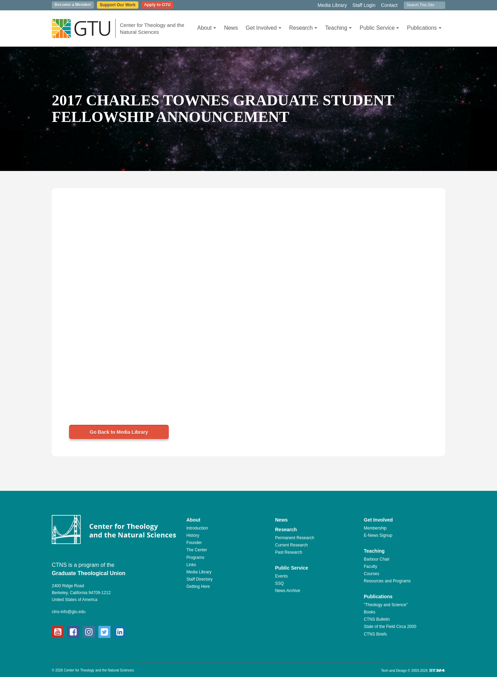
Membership (375, 528)
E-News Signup (378, 535)
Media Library (332, 5)
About (206, 28)
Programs (195, 557)
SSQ (279, 583)
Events (281, 576)
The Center (196, 549)
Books (369, 612)
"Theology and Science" (386, 604)
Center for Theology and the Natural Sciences (152, 28)
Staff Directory (199, 579)
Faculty (370, 566)
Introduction (197, 528)
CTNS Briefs (375, 634)
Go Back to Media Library (119, 432)
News (231, 28)
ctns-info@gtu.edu (69, 611)
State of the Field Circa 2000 (390, 626)
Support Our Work (118, 4)
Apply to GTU (157, 4)
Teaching (338, 28)
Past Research (288, 552)
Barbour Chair (377, 559)
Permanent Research (294, 537)
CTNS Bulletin (377, 619)
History (192, 535)
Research (303, 28)
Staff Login (364, 5)
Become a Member (73, 4)
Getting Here (198, 586)
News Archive (287, 590)
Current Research (291, 545)
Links (191, 564)
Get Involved (263, 28)
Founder (194, 542)
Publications (424, 28)
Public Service (379, 28)
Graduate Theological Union (88, 573)
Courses (371, 573)
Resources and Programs (387, 581)
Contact (389, 5)
